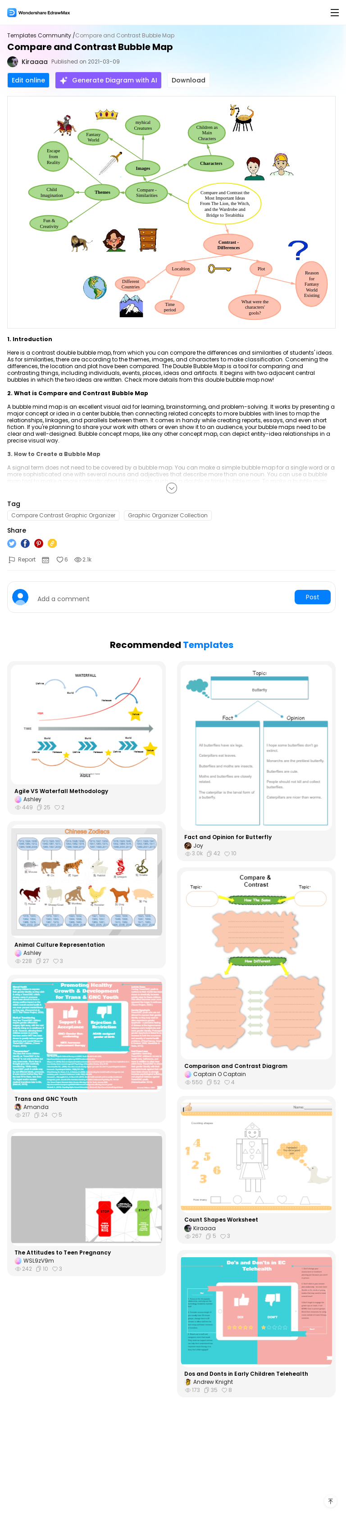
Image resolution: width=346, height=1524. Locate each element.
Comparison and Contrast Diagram (235, 1066)
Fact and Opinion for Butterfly (228, 837)
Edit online (28, 80)
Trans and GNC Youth (45, 1099)
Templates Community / (41, 35)
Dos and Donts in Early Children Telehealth (246, 1374)
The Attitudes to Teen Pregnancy (62, 1253)
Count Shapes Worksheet (221, 1220)
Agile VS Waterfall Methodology (61, 791)
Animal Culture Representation (59, 945)
